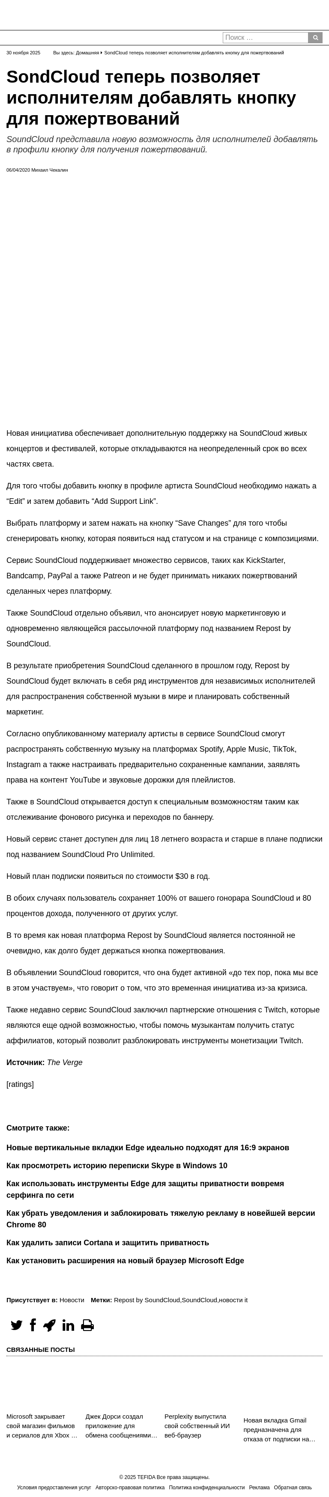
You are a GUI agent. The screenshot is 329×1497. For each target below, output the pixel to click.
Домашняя (87, 52)
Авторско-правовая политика (130, 1488)
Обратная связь (293, 1488)
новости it (233, 1300)
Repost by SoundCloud (147, 1300)
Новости (72, 1300)
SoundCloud (199, 1300)
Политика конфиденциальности (207, 1488)
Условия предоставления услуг (54, 1488)
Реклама (259, 1488)
